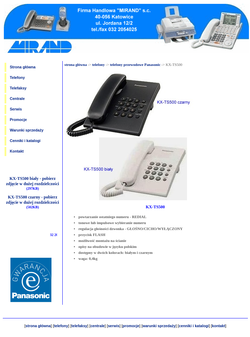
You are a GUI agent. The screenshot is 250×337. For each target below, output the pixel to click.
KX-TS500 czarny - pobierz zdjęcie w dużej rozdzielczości (32, 200)
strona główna (75, 65)
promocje (131, 326)
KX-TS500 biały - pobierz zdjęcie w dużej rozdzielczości (32, 181)
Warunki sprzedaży (26, 130)
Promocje (18, 119)
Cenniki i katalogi (25, 141)
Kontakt (17, 151)
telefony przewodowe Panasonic (135, 65)
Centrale (17, 98)
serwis (113, 326)
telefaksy (79, 326)
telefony (98, 65)
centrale (97, 326)
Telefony (17, 77)
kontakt (218, 326)
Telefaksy (18, 88)
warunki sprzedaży (159, 326)
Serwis (16, 109)
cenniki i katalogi (194, 326)
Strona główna (22, 67)
